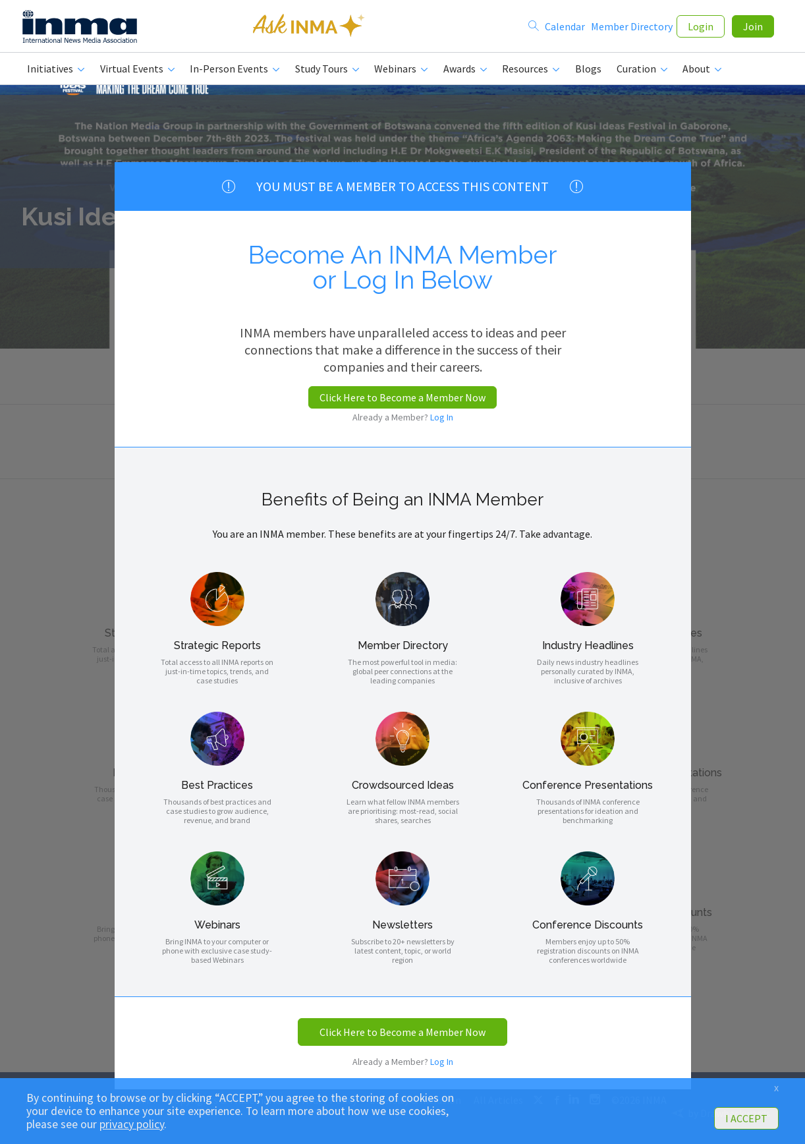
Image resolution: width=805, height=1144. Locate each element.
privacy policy (131, 1124)
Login (700, 27)
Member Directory (632, 27)
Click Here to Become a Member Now (402, 397)
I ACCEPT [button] (746, 1118)
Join (753, 27)
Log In (441, 417)
